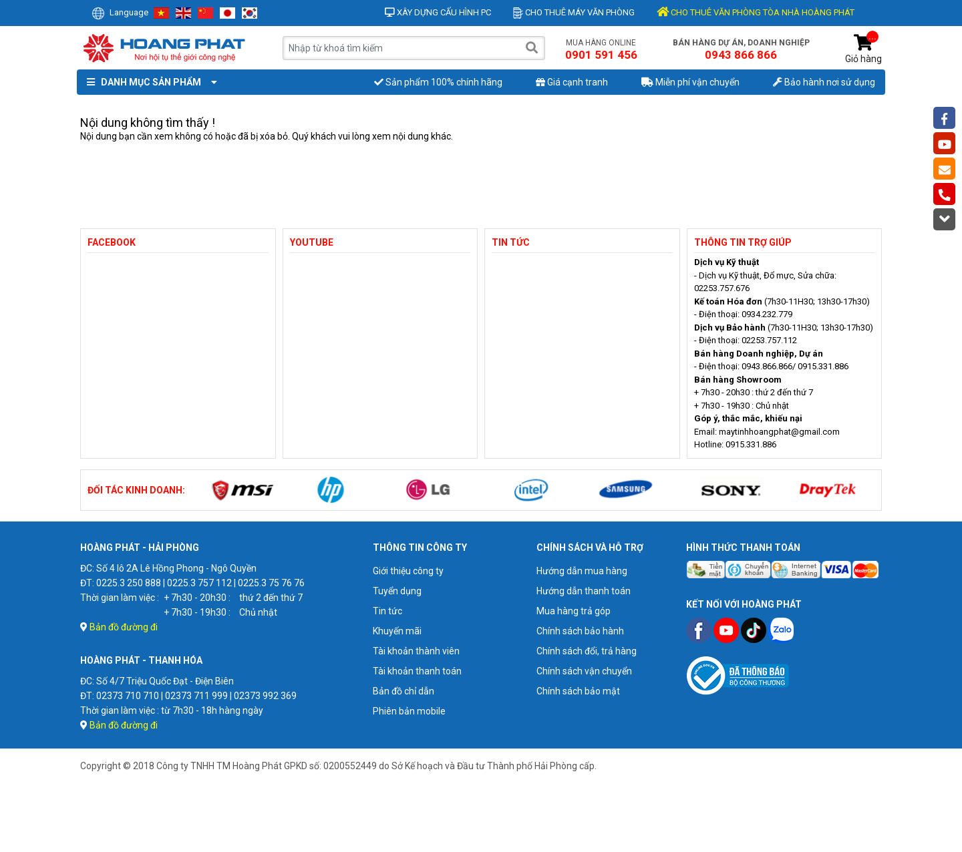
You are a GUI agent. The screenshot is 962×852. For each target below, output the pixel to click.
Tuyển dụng (397, 591)
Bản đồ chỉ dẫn (403, 691)
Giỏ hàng (863, 49)
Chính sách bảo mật (578, 691)
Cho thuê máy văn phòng (574, 12)
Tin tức (387, 611)
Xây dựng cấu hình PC (438, 12)
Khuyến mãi (397, 631)
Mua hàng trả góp (573, 611)
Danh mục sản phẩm (149, 82)
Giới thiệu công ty (408, 571)
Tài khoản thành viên (416, 651)
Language (120, 12)
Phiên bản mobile (409, 711)
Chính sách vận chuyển (584, 671)
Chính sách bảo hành (580, 631)
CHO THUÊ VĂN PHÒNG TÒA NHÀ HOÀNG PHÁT (755, 12)
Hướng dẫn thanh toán (583, 591)
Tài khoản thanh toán (417, 671)
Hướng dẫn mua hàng (581, 571)
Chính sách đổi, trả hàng (586, 651)
